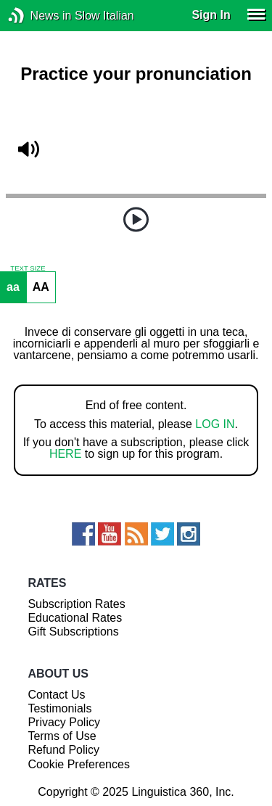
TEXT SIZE (27, 268)
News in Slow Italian (38, 15)
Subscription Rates (76, 604)
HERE (65, 454)
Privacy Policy (64, 722)
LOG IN (214, 424)
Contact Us (56, 694)
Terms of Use (62, 736)
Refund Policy (63, 750)
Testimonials (59, 708)
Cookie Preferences (79, 764)
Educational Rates (75, 618)
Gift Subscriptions (73, 631)
